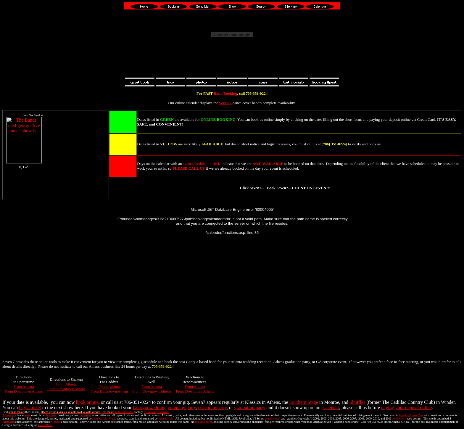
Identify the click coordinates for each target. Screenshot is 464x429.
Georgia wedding (149, 407)
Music (112, 418)
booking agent (203, 421)
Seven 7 (225, 103)
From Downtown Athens (24, 391)
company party (182, 407)
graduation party (249, 407)
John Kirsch (99, 418)
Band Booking (225, 93)
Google (55, 421)
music (268, 418)
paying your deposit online (406, 407)
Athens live (9, 415)
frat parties (84, 415)
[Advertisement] (232, 69)
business (51, 415)
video (276, 418)
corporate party (212, 407)
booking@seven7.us (411, 415)
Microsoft (8, 421)
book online (87, 402)
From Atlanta (24, 386)
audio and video (124, 412)
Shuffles (357, 402)
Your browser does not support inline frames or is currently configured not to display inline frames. (33, 154)
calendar (331, 407)
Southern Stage (303, 402)
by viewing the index (156, 412)
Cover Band (45, 425)
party (27, 415)
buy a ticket (30, 407)
